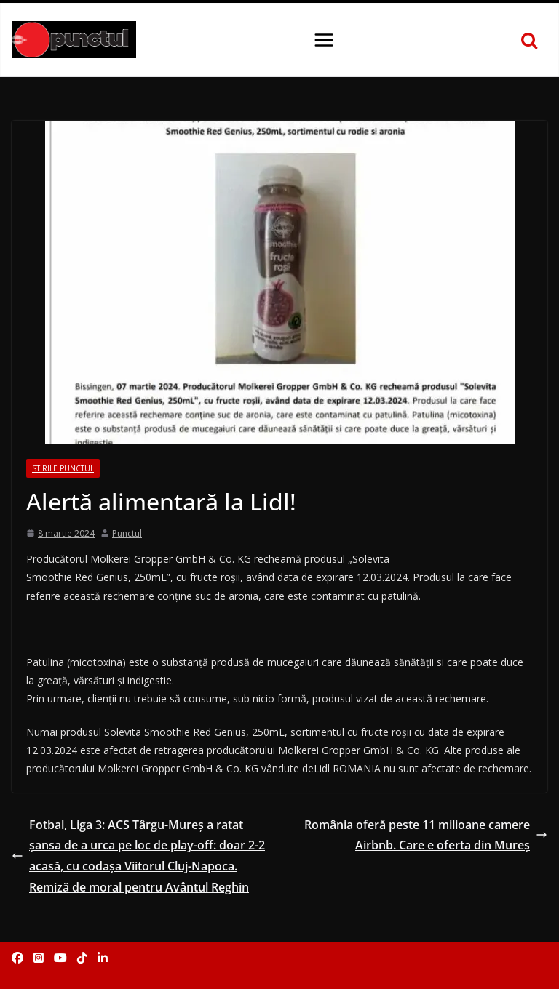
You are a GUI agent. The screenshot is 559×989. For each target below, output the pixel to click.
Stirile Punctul (63, 468)
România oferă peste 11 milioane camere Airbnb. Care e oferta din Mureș (425, 835)
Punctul (127, 533)
